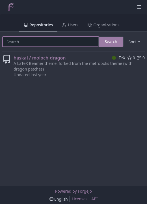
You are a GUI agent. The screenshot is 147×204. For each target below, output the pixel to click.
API (94, 198)
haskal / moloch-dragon (40, 58)
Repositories (38, 24)
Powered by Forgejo (73, 191)
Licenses (80, 198)
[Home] (11, 7)
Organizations (104, 24)
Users (70, 24)
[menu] (135, 42)
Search (111, 41)
